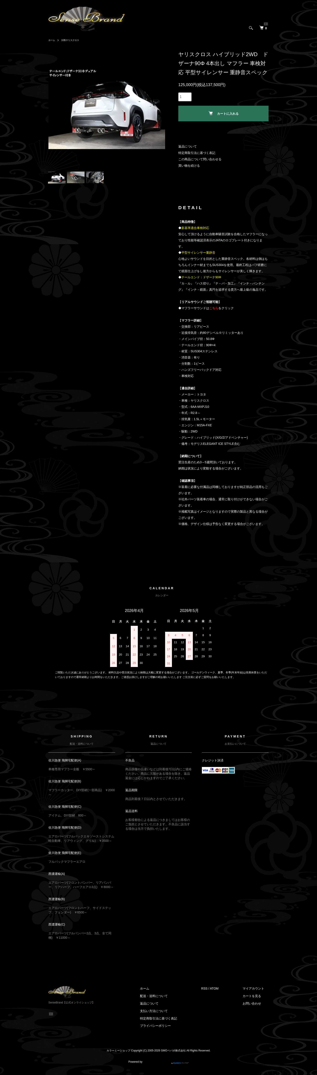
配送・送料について (167, 1000)
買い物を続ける (189, 165)
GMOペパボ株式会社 (173, 1055)
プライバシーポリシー (168, 1030)
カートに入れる (223, 113)
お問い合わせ (256, 1007)
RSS (213, 993)
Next (158, 108)
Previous (55, 108)
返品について (187, 146)
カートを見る (256, 1000)
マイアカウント (258, 993)
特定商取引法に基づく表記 (196, 153)
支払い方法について (167, 1015)
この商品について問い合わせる (199, 159)
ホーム (52, 40)
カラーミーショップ (118, 1055)
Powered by (158, 1064)
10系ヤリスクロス (73, 40)
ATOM (223, 993)
